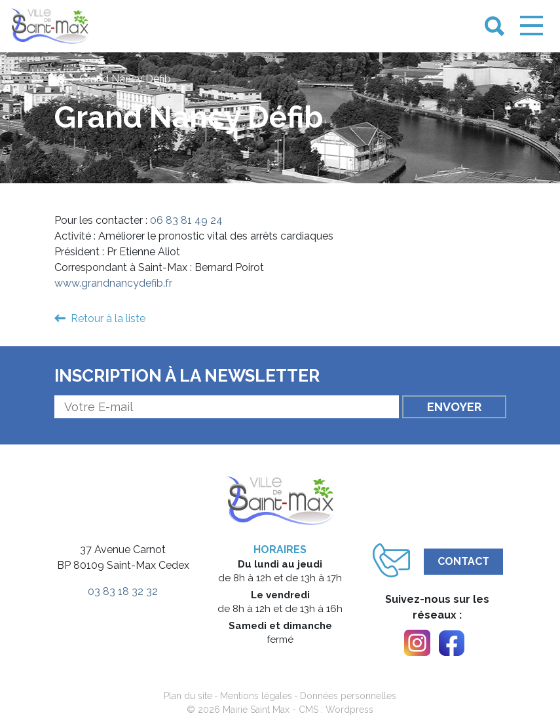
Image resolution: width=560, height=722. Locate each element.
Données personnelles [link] (348, 696)
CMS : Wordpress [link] (336, 709)
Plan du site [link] (188, 696)
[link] (49, 27)
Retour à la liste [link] (108, 318)
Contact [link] (463, 561)
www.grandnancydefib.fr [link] (113, 283)
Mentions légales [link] (256, 696)
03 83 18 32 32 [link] (123, 591)
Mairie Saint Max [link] (256, 709)
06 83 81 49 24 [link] (186, 220)
